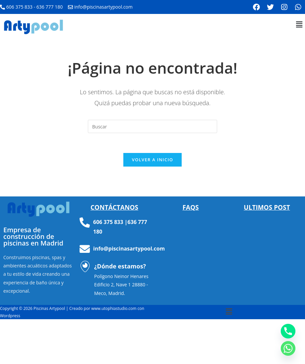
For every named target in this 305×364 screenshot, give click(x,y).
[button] (299, 24)
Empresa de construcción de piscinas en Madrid (33, 236)
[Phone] (288, 331)
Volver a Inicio (152, 160)
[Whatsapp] (288, 348)
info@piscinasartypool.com (129, 248)
